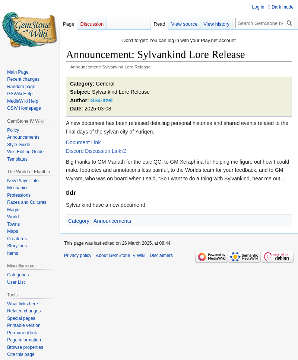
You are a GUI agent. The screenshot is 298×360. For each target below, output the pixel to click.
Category (78, 221)
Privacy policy (77, 255)
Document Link (83, 142)
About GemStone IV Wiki (120, 255)
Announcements (112, 221)
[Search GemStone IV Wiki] (265, 23)
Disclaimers (161, 255)
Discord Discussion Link (93, 151)
